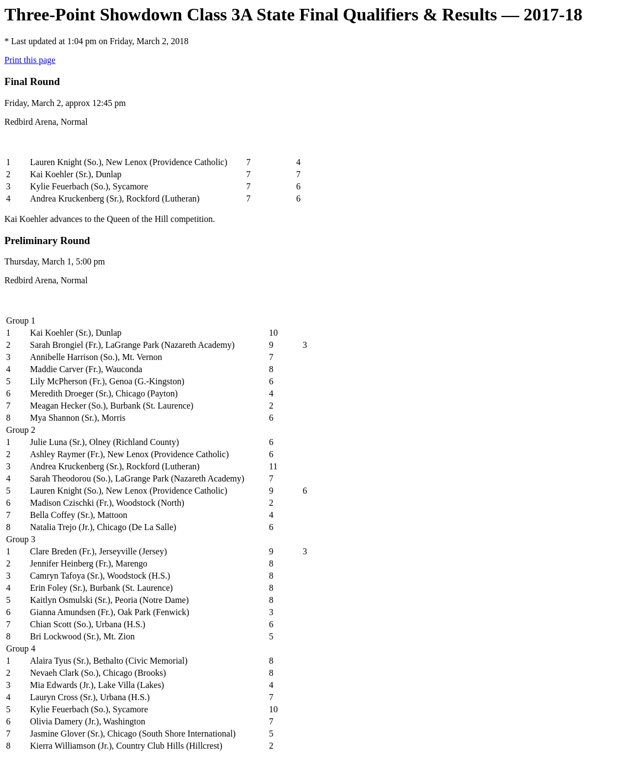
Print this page (29, 60)
